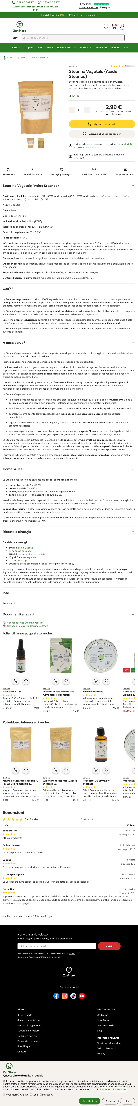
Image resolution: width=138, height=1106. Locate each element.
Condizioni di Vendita (109, 1043)
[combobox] (73, 38)
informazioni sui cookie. (113, 1089)
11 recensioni (130, 66)
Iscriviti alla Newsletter (69, 936)
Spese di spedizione (28, 1020)
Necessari (10, 1094)
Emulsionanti (39, 58)
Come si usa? (13, 469)
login (49, 916)
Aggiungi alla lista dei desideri (105, 133)
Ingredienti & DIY (67, 47)
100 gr (75, 96)
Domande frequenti (28, 1041)
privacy (72, 954)
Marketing (46, 1094)
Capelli (29, 47)
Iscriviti (109, 946)
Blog (99, 1030)
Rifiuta (127, 1101)
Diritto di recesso (106, 1048)
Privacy (101, 1053)
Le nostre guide (105, 1025)
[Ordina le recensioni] (120, 825)
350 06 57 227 (51, 2)
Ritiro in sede (24, 1015)
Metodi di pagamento (29, 1025)
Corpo (49, 47)
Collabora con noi (27, 1036)
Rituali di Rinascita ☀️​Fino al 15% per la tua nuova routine (69, 15)
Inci (6, 593)
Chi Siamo (102, 1015)
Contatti (22, 1051)
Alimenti (115, 47)
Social (35, 1094)
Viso (39, 47)
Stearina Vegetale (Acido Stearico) (31, 185)
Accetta (110, 1101)
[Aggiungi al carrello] (15, 681)
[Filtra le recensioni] (14, 825)
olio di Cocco (24, 550)
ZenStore (73, 66)
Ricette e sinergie (17, 531)
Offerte (16, 47)
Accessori (101, 47)
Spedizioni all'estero (28, 1030)
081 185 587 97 (25, 2)
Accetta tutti (89, 1101)
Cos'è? (8, 289)
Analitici (23, 1094)
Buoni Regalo (24, 1046)
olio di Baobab (25, 547)
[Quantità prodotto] (79, 110)
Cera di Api (21, 560)
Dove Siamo (103, 1020)
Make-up (85, 47)
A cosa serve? (14, 342)
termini (58, 957)
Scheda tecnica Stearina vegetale (25, 622)
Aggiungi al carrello (105, 124)
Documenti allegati (18, 614)
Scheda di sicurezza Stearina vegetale (27, 625)
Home (7, 58)
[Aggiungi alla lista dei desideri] (26, 681)
